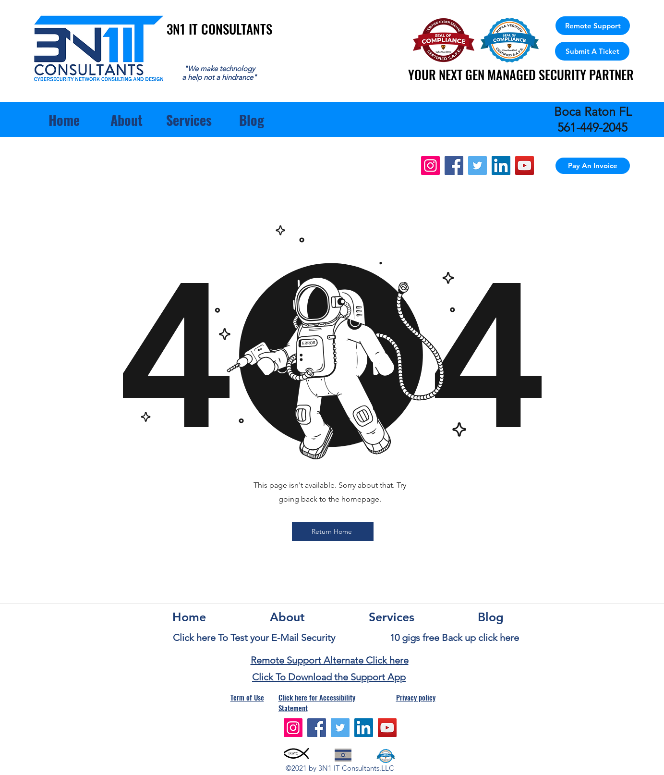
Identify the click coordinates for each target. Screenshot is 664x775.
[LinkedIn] (501, 165)
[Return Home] (333, 531)
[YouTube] (524, 165)
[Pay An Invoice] (592, 165)
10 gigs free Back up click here (454, 637)
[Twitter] (477, 165)
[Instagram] (430, 165)
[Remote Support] (592, 26)
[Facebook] (454, 165)
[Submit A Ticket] (592, 51)
